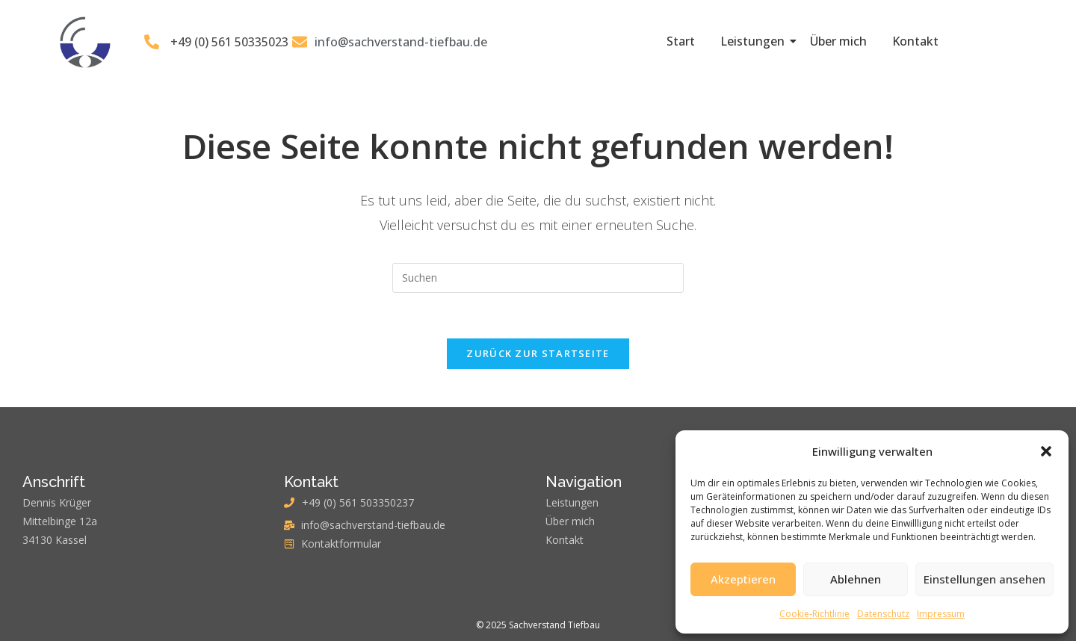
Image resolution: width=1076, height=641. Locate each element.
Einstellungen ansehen (984, 579)
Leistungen (755, 41)
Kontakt (915, 41)
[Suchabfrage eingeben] (538, 278)
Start (681, 41)
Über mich (838, 41)
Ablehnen (855, 579)
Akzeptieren (743, 579)
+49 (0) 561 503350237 (358, 502)
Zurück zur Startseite (537, 353)
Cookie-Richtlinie (814, 613)
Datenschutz (883, 613)
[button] (1046, 451)
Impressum (941, 613)
